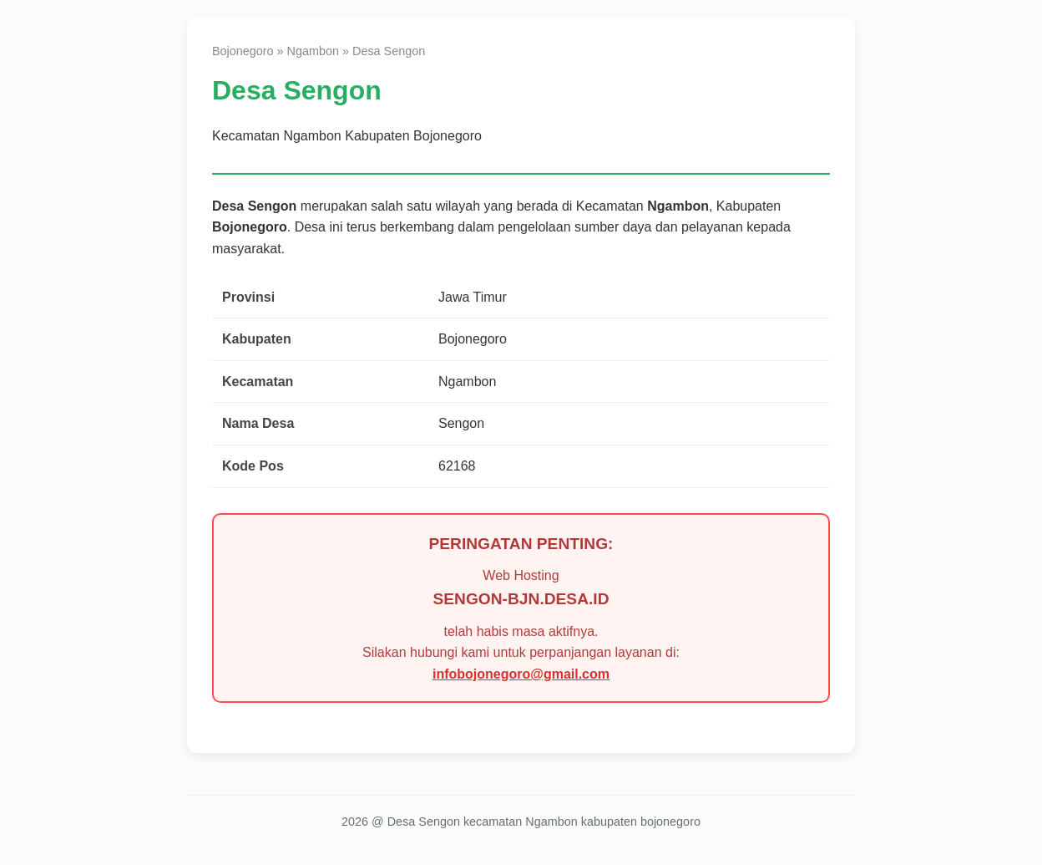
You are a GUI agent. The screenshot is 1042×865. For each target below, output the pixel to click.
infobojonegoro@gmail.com (521, 674)
